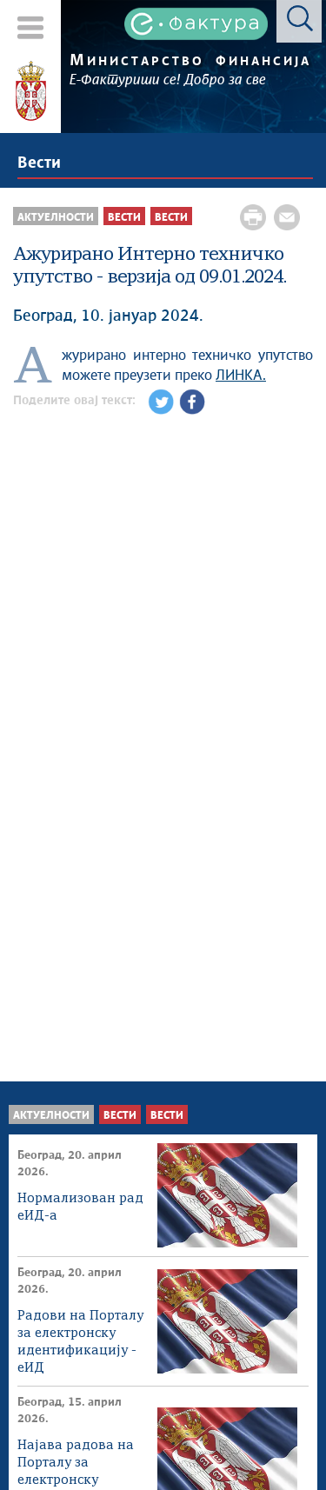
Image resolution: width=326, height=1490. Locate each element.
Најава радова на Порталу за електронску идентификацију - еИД (76, 1464)
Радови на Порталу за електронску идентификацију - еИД (80, 1335)
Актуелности (51, 1116)
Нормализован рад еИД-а (80, 1207)
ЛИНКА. (241, 375)
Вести (39, 163)
